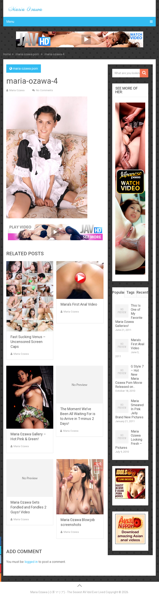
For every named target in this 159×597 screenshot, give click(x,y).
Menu (10, 22)
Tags (130, 292)
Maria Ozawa (17, 90)
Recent (142, 292)
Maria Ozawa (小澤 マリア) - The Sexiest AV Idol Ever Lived (67, 592)
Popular (118, 292)
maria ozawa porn (25, 68)
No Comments (44, 90)
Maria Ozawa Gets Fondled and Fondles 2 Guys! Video (28, 507)
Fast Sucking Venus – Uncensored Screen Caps (28, 342)
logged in (31, 562)
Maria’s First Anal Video (79, 304)
